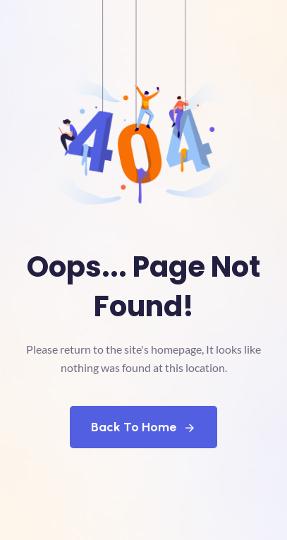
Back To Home (143, 427)
